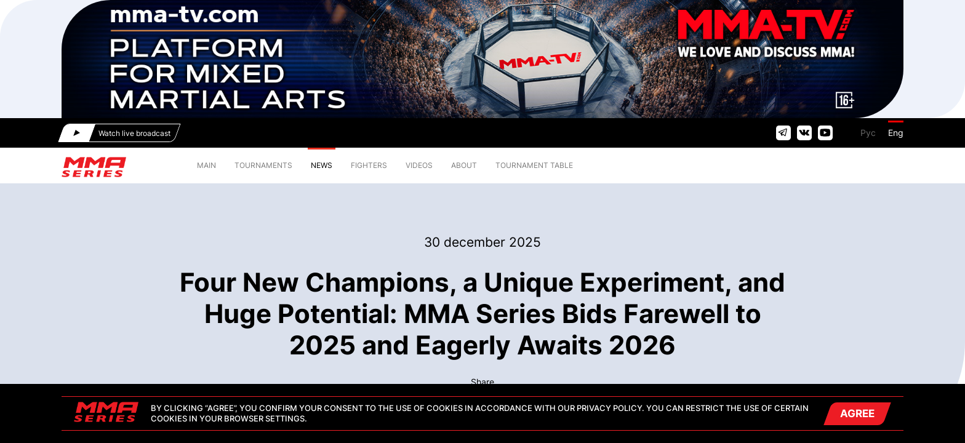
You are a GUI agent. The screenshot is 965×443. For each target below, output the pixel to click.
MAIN (206, 165)
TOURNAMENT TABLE (534, 165)
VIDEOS (419, 165)
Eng (895, 132)
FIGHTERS (369, 165)
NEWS (321, 165)
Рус (868, 132)
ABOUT (464, 165)
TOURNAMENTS (263, 165)
